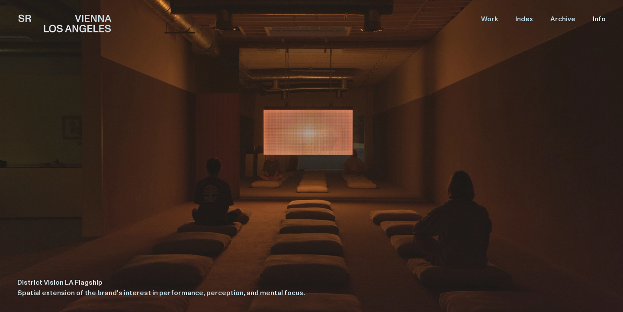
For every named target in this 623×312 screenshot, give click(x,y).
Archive (562, 19)
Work (489, 19)
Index (524, 19)
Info (599, 19)
